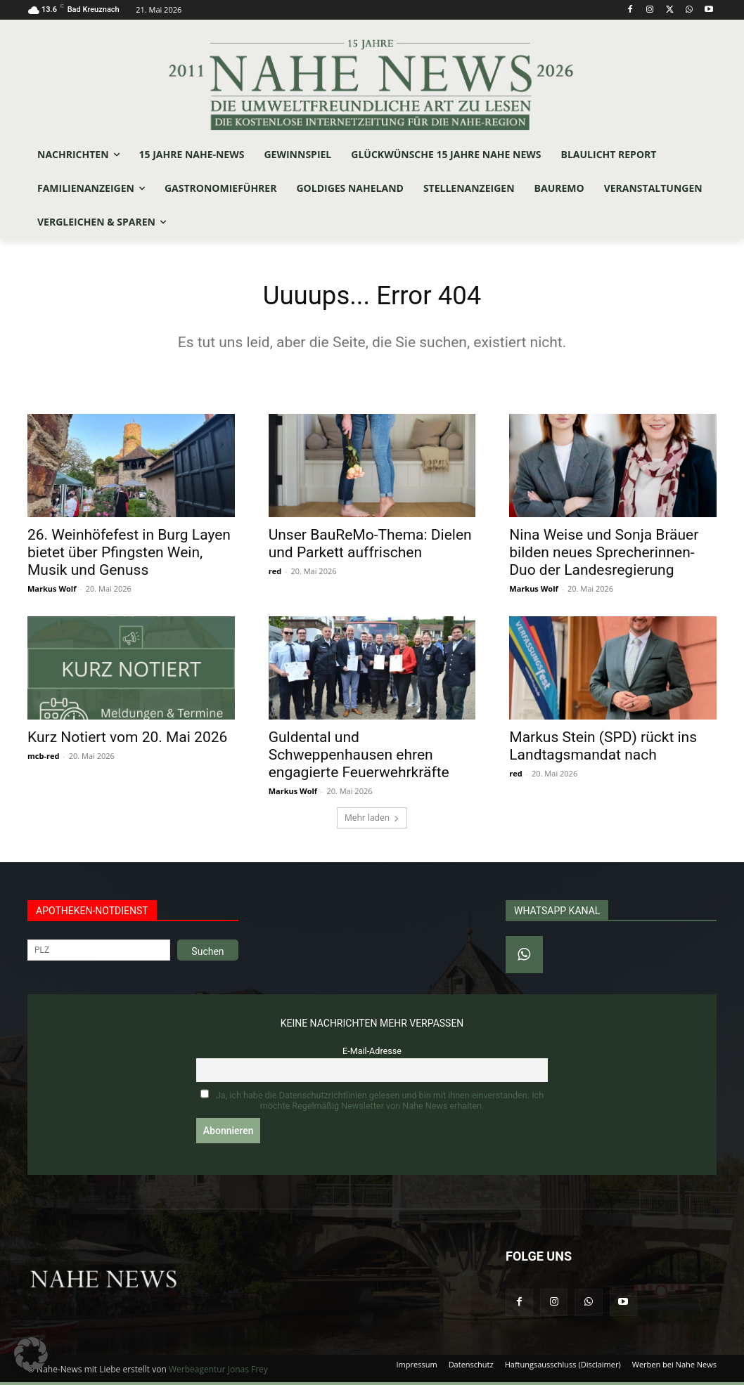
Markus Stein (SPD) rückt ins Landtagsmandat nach (603, 749)
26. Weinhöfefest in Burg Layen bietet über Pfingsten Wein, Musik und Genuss (129, 555)
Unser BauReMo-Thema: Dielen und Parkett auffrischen (370, 546)
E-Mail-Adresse (372, 1054)
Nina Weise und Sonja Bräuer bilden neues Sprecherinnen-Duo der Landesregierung (603, 555)
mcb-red (43, 759)
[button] (31, 1354)
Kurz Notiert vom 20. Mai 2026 (127, 740)
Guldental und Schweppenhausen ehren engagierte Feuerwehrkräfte (359, 758)
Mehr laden (372, 821)
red (275, 573)
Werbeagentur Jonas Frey (218, 1372)
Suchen (207, 955)
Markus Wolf (51, 591)
